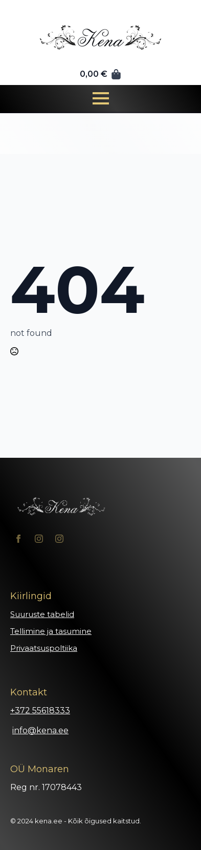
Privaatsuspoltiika (43, 648)
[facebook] (18, 538)
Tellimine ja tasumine (51, 631)
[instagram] (39, 538)
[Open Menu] (101, 98)
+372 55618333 (40, 710)
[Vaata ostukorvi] (101, 74)
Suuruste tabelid (42, 614)
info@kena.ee (40, 730)
